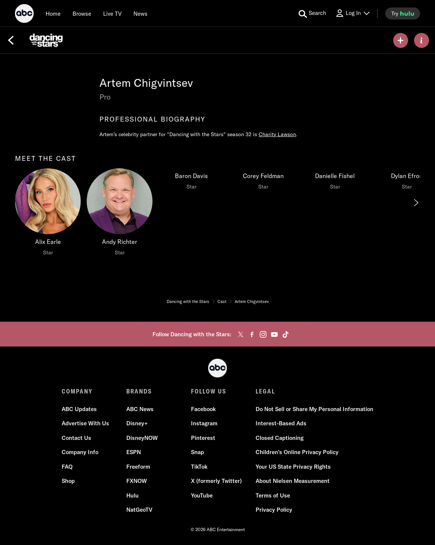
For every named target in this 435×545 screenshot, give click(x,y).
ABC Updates (79, 409)
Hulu (132, 495)
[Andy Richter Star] (119, 214)
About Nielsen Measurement (293, 480)
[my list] (400, 40)
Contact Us (76, 437)
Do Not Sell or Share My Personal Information (314, 409)
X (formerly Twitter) (216, 480)
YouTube (202, 495)
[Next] (415, 202)
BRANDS (139, 391)
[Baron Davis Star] (191, 181)
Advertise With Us (85, 423)
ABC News (140, 409)
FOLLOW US (208, 391)
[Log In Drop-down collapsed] (352, 13)
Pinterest (203, 437)
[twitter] (240, 334)
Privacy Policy (274, 509)
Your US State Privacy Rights (293, 466)
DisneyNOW (142, 437)
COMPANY (77, 391)
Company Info (80, 452)
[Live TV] (112, 13)
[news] (140, 13)
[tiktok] (285, 334)
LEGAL (265, 391)
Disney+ (137, 423)
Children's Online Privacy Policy (297, 452)
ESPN (133, 452)
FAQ (67, 466)
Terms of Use (273, 495)
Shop (68, 480)
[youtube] (274, 334)
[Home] (53, 13)
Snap (197, 452)
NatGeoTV (139, 509)
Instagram (204, 423)
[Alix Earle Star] (48, 214)
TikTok (199, 466)
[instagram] (263, 334)
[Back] (11, 40)
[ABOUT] (421, 40)
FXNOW (136, 480)
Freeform (138, 466)
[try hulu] (402, 13)
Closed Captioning (279, 437)
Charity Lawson (277, 134)
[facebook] (252, 334)
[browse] (81, 13)
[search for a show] (312, 13)
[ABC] (24, 14)
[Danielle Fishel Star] (335, 181)
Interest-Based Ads (281, 423)
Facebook (203, 409)
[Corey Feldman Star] (263, 181)
